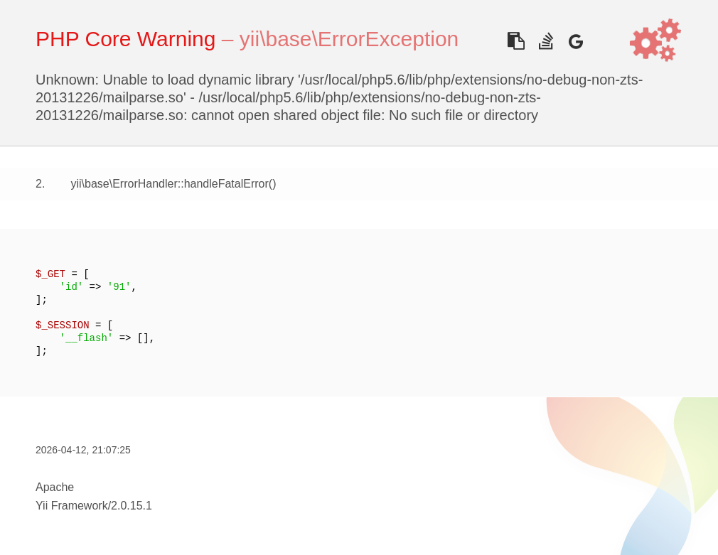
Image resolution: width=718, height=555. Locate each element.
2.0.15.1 (131, 506)
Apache (55, 487)
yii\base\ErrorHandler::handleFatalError (169, 184)
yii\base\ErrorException (349, 38)
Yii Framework (72, 506)
